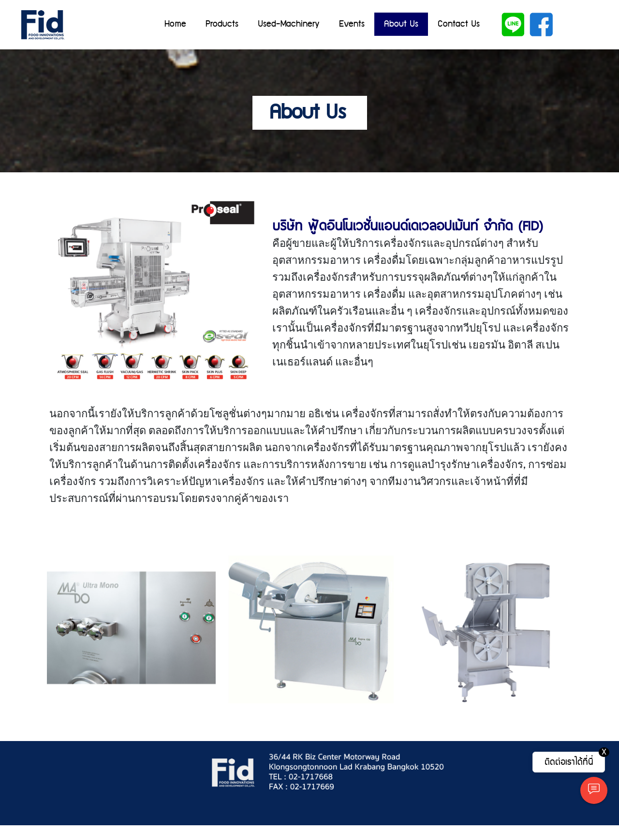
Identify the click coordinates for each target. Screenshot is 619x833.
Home (175, 23)
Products (222, 23)
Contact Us (459, 23)
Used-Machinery (289, 23)
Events (352, 23)
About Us (401, 23)
